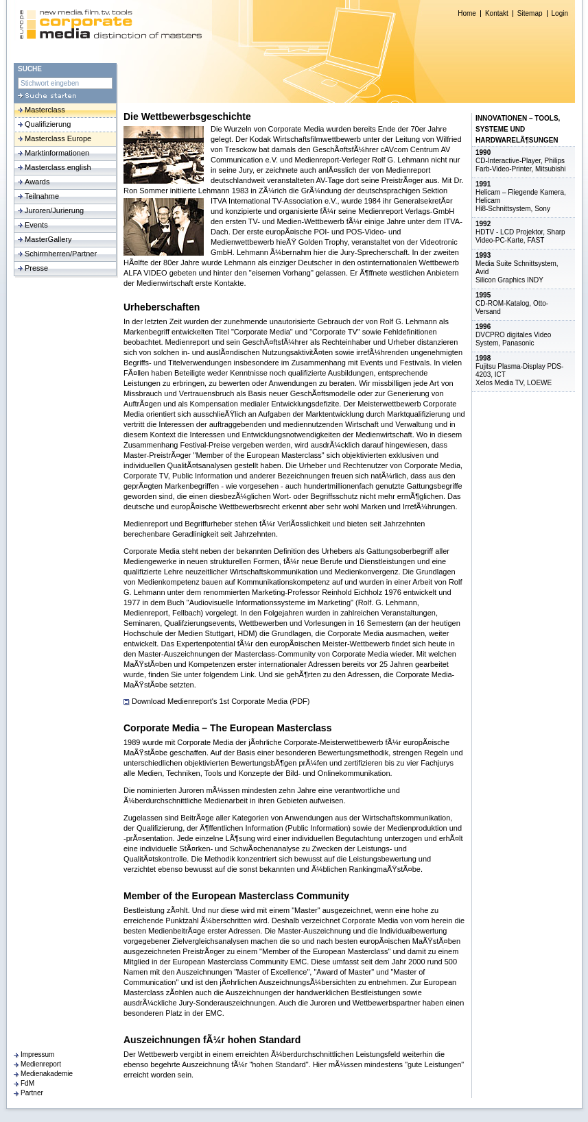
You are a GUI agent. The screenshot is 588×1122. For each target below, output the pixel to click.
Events (36, 225)
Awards (37, 182)
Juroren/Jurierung (54, 210)
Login (560, 13)
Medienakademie (47, 1073)
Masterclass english (58, 167)
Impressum (37, 1054)
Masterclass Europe (58, 138)
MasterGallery (48, 239)
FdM (27, 1083)
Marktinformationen (57, 153)
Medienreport (41, 1064)
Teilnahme (42, 196)
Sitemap (530, 13)
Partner (32, 1093)
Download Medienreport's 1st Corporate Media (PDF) (221, 701)
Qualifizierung (48, 124)
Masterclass (45, 110)
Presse (36, 268)
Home (467, 13)
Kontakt (496, 13)
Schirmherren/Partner (61, 253)
